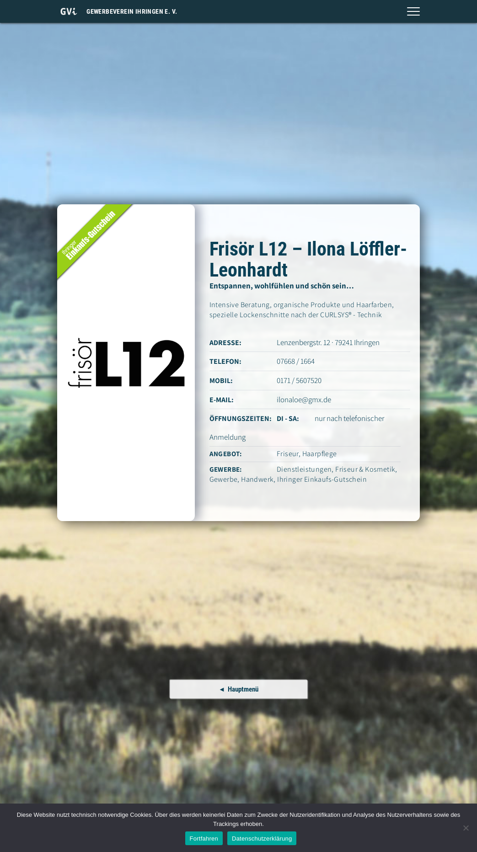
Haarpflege (319, 453)
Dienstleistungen (304, 469)
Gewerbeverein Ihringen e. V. (131, 11)
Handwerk (257, 479)
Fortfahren (204, 838)
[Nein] (465, 827)
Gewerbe (223, 479)
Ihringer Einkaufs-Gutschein (322, 479)
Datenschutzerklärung (262, 838)
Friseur (288, 453)
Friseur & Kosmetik (365, 469)
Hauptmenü (243, 689)
